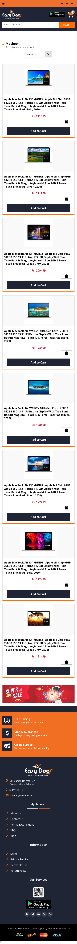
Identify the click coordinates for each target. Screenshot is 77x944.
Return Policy (18, 870)
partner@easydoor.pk (21, 795)
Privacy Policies (19, 859)
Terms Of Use (18, 865)
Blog (13, 836)
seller (13, 854)
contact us (17, 819)
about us (16, 813)
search (67, 24)
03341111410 (16, 789)
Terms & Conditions (22, 824)
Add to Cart (38, 131)
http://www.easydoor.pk (59, 928)
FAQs (13, 830)
